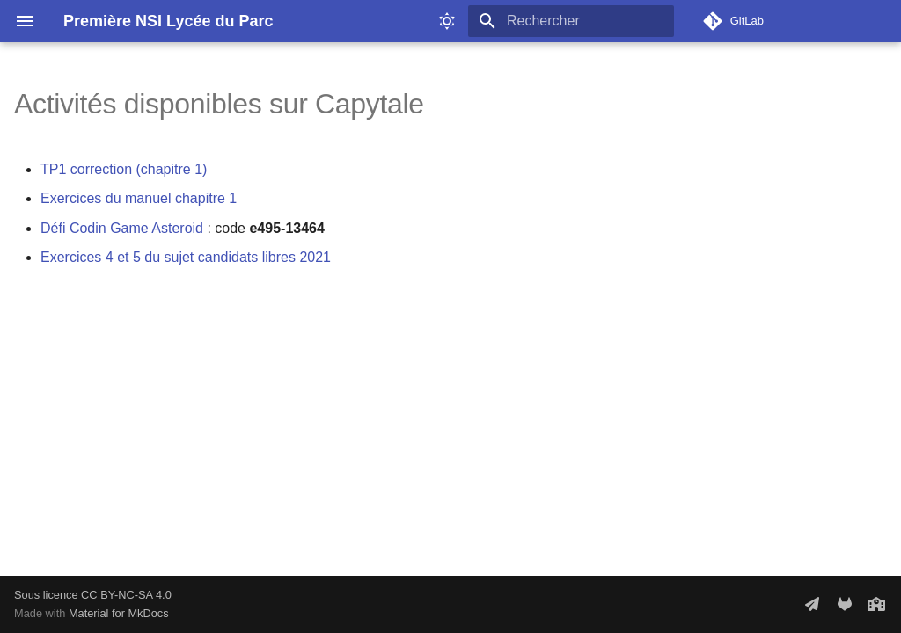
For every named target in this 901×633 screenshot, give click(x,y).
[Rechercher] (571, 21)
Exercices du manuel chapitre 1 (138, 198)
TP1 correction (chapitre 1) (123, 169)
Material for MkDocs (119, 613)
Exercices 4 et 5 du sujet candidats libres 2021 (185, 257)
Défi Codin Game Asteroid (121, 228)
